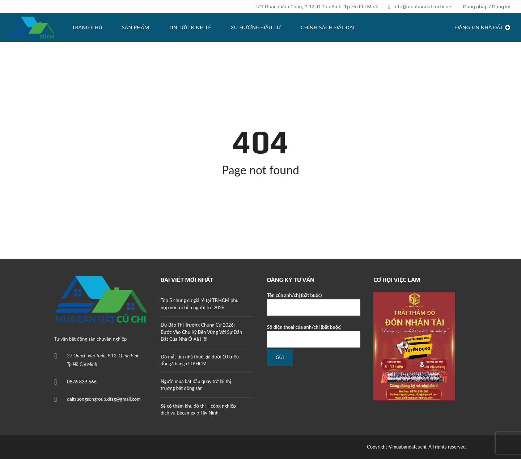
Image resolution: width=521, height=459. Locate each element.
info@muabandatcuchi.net (420, 6)
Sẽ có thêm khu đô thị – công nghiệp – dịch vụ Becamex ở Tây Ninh (200, 409)
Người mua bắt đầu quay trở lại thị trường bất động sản (196, 384)
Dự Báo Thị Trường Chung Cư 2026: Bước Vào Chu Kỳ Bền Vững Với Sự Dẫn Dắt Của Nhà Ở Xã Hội (201, 332)
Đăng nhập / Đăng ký (486, 6)
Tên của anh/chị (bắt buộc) (313, 304)
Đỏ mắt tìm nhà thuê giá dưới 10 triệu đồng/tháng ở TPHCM (200, 360)
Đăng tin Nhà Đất (482, 27)
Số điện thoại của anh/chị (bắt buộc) (313, 336)
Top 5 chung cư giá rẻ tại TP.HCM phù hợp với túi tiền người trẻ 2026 (199, 303)
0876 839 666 (82, 381)
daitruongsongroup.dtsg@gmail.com (104, 399)
